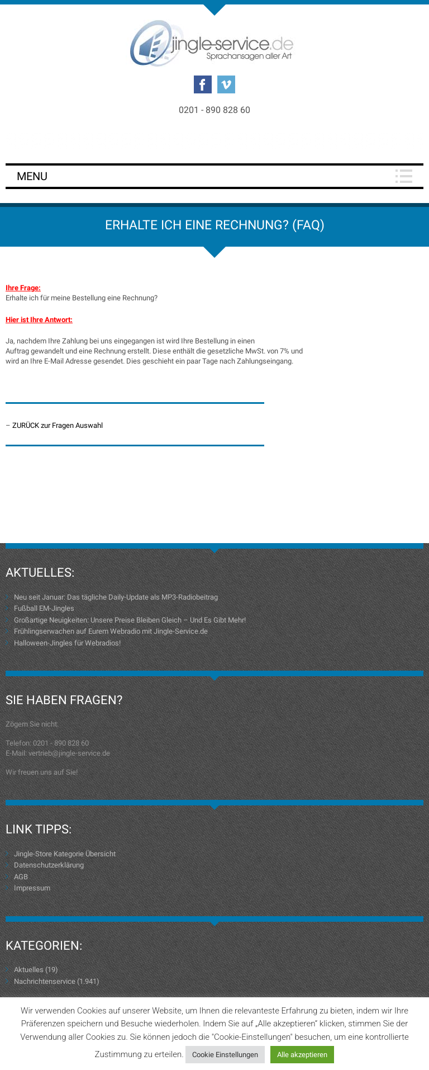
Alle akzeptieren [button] (302, 1054)
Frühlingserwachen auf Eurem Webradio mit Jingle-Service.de (111, 631)
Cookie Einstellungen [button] (225, 1054)
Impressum (32, 888)
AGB (21, 877)
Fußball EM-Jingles (44, 608)
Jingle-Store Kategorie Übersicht (65, 854)
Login (214, 140)
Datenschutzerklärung (49, 865)
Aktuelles (29, 969)
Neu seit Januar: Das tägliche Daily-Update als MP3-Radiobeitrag (116, 597)
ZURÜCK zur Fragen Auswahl (57, 425)
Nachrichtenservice (44, 981)
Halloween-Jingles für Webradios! (67, 643)
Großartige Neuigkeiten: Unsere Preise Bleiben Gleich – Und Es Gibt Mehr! (130, 620)
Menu (32, 176)
